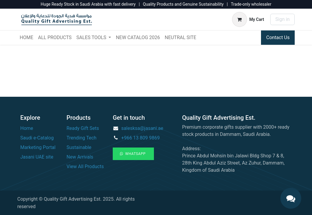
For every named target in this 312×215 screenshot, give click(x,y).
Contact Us (278, 37)
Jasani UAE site (36, 157)
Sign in (282, 19)
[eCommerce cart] (248, 19)
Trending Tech (81, 138)
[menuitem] (26, 38)
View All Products (85, 166)
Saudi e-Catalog (37, 138)
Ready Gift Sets (83, 128)
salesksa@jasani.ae (142, 128)
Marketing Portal (37, 147)
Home (26, 128)
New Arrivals (80, 157)
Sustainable (79, 147)
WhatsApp (133, 154)
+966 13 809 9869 (140, 138)
